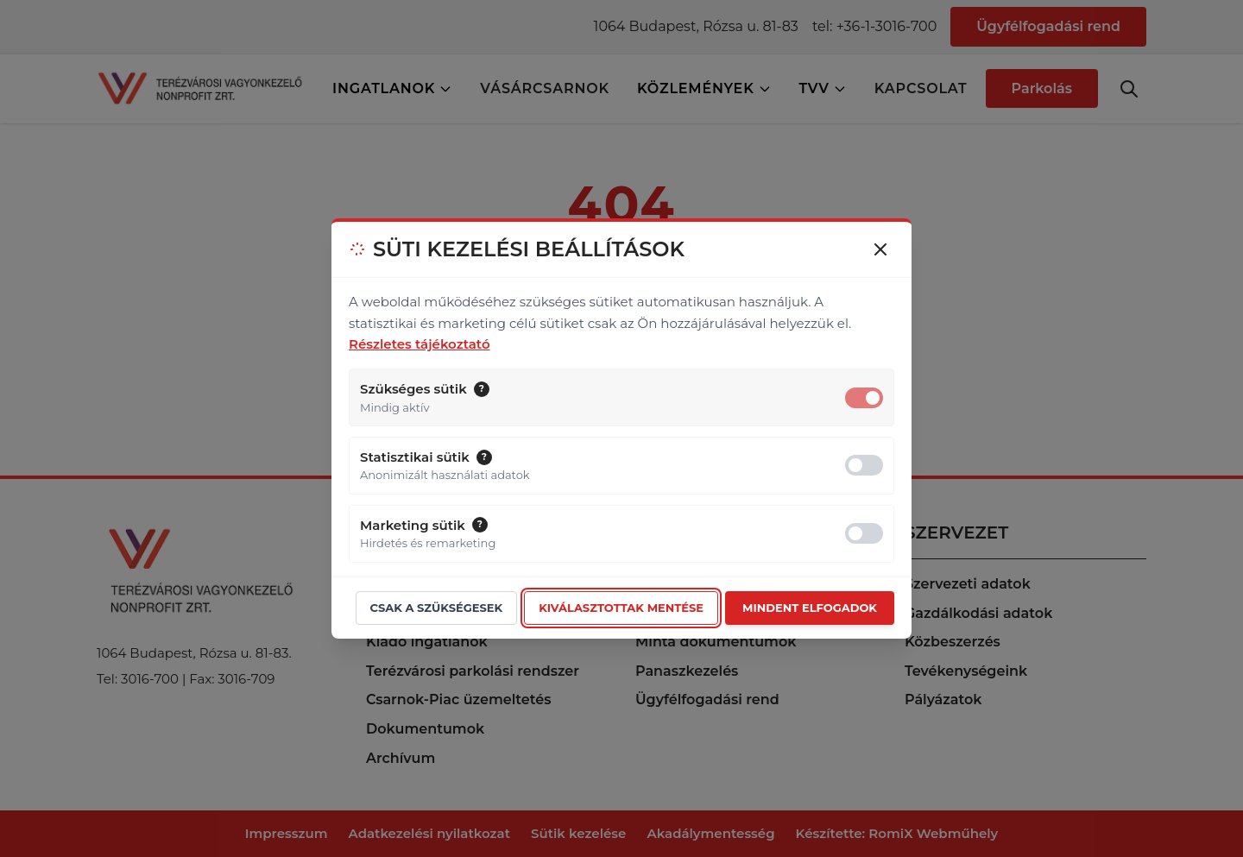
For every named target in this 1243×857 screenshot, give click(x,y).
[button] (481, 389)
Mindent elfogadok (809, 607)
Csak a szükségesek (436, 607)
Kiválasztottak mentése (621, 607)
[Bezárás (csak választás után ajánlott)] (880, 249)
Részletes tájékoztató (419, 344)
